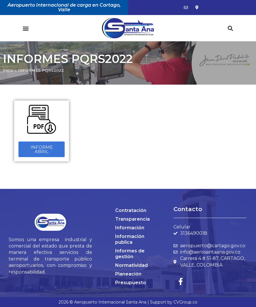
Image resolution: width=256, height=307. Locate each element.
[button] (25, 28)
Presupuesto (130, 282)
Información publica (129, 239)
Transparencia (132, 219)
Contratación (130, 210)
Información (129, 227)
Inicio (8, 70)
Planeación (128, 274)
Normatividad (131, 265)
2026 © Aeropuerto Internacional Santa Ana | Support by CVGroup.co (128, 302)
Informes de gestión (130, 253)
